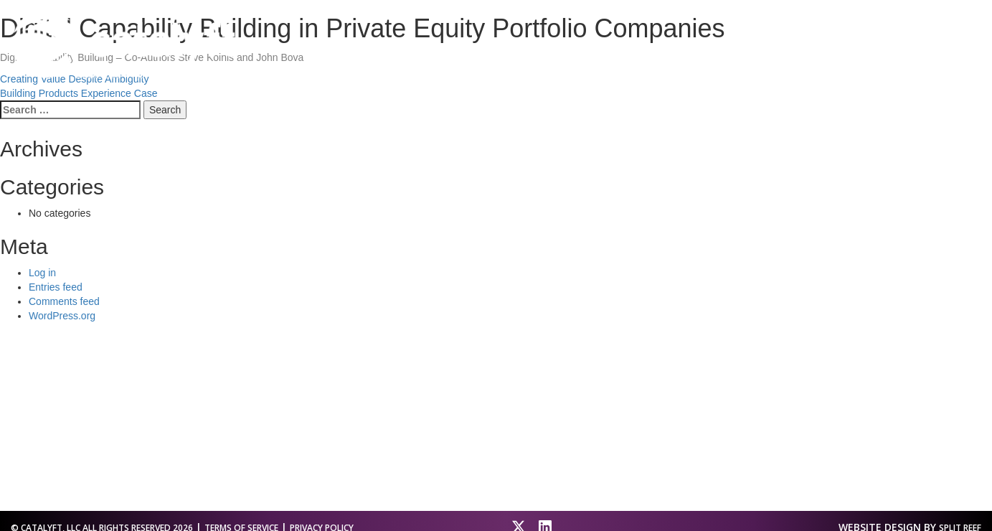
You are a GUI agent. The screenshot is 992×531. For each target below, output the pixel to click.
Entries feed (55, 287)
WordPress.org (62, 315)
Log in (42, 272)
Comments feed (64, 301)
